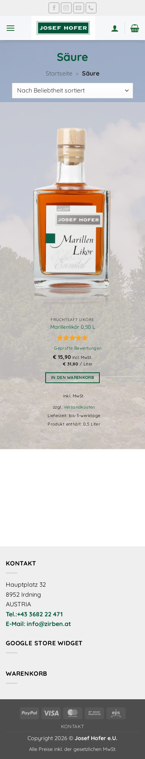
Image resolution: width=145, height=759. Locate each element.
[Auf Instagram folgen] (66, 7)
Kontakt (72, 726)
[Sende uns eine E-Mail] (78, 7)
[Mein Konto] (115, 28)
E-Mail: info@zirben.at (38, 624)
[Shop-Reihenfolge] (72, 90)
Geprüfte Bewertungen (77, 348)
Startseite (59, 73)
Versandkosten (79, 407)
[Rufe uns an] (91, 7)
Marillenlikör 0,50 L (72, 326)
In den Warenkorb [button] (72, 377)
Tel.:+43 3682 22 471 (34, 614)
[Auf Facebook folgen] (54, 7)
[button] (10, 28)
